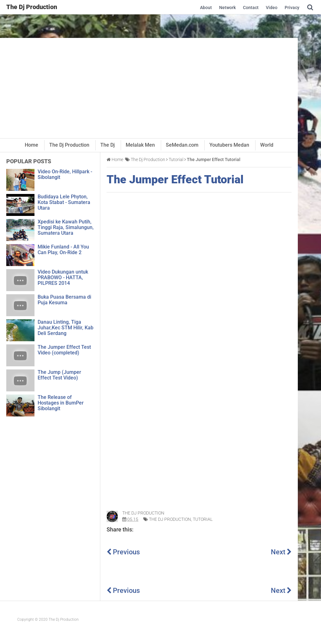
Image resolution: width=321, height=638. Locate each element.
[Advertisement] (149, 88)
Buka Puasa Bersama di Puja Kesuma (64, 300)
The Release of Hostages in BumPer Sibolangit (61, 402)
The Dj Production (170, 519)
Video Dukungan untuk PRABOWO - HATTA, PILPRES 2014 (63, 277)
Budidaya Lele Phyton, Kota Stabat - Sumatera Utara (64, 202)
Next (281, 552)
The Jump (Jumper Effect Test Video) (59, 375)
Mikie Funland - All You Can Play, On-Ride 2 (63, 249)
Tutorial (203, 519)
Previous (123, 552)
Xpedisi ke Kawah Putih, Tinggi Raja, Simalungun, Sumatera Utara (66, 227)
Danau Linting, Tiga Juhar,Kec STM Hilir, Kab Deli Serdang (65, 327)
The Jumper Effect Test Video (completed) (64, 350)
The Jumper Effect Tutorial (175, 180)
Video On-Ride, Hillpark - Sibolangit (65, 174)
